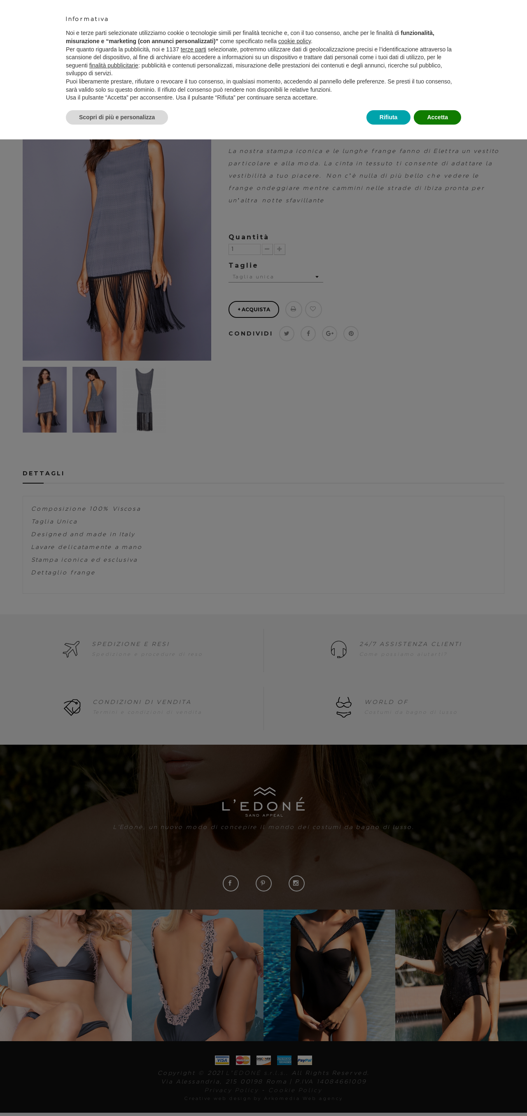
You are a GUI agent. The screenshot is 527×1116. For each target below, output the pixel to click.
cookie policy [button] (294, 41)
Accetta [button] (437, 117)
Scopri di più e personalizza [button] (117, 117)
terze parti (193, 49)
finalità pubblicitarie (113, 65)
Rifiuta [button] (389, 117)
